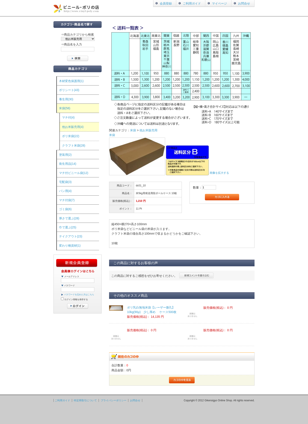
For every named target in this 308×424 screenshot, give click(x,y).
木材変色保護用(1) (71, 81)
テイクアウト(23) (70, 236)
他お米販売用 (148, 130)
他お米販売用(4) (73, 127)
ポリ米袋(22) (70, 136)
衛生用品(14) (67, 163)
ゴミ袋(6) (65, 209)
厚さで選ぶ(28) (69, 218)
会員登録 (166, 3)
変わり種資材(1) (70, 245)
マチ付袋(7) (67, 200)
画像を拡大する (219, 172)
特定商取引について (85, 400)
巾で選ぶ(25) (67, 227)
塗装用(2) (65, 154)
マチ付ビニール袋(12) (73, 173)
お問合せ (244, 3)
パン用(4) (65, 191)
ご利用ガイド (192, 3)
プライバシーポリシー (113, 400)
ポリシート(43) (69, 90)
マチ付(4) (68, 117)
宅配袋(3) (65, 182)
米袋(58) (64, 108)
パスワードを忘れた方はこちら (79, 294)
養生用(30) (66, 99)
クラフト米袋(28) (73, 145)
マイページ (219, 3)
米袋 (133, 130)
